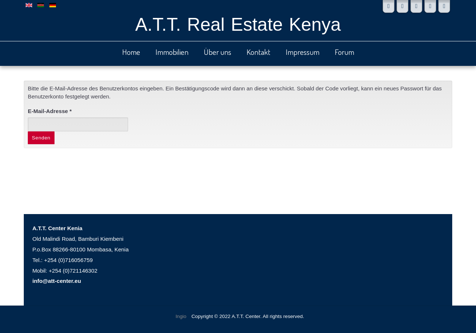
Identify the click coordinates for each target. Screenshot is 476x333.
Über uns (217, 52)
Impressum (302, 52)
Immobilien (171, 52)
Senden (41, 138)
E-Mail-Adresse (50, 111)
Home (131, 52)
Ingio (181, 316)
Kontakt (258, 52)
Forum (344, 52)
